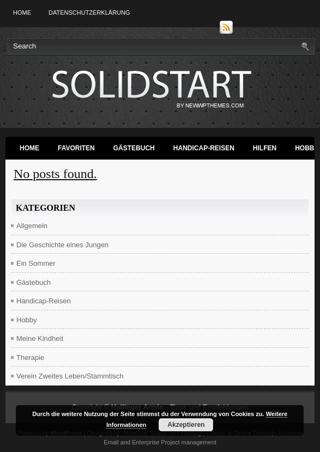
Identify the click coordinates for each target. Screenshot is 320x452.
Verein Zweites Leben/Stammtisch (70, 376)
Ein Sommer (36, 263)
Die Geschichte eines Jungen (62, 245)
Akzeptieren (185, 425)
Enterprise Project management (174, 442)
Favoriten (76, 148)
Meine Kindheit (39, 338)
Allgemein (31, 226)
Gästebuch (134, 148)
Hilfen (264, 148)
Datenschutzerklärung (89, 12)
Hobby (26, 320)
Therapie (30, 357)
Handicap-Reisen (203, 148)
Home (22, 12)
